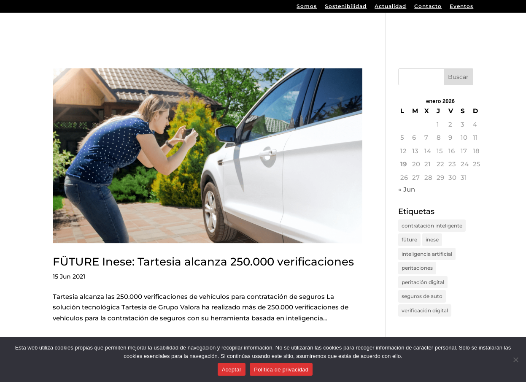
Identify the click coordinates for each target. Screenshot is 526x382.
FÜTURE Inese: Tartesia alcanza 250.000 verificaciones (203, 261)
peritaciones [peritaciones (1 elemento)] (417, 268)
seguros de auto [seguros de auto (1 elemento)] (422, 296)
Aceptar (232, 369)
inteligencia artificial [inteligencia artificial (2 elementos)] (427, 254)
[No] (515, 359)
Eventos (461, 6)
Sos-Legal (410, 29)
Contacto (428, 6)
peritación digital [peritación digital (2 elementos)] (423, 282)
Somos (307, 6)
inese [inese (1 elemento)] (432, 239)
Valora (322, 29)
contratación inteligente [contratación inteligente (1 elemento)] (432, 225)
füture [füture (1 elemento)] (409, 239)
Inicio (288, 29)
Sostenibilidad (346, 6)
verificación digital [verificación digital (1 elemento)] (425, 310)
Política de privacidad (281, 369)
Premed (362, 29)
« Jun (406, 189)
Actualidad (390, 6)
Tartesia (457, 29)
